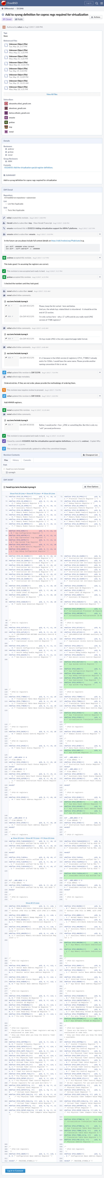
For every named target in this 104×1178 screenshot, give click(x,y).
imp (10, 127)
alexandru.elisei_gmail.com (20, 103)
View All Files (52, 94)
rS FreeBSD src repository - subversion (20, 197)
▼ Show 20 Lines (48, 493)
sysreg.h (11, 472)
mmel (11, 132)
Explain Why (95, 441)
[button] (101, 3)
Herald (9, 223)
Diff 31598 (35, 372)
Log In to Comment (15, 1171)
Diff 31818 (35, 396)
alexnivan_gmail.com (17, 108)
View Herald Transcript (42, 223)
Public (20, 19)
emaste (12, 117)
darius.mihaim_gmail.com (19, 113)
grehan (12, 122)
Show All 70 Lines (33, 493)
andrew (11, 149)
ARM (10, 161)
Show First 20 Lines (17, 493)
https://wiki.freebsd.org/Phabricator (66, 240)
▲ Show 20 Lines (17, 838)
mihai (19, 27)
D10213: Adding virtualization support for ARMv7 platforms (52, 228)
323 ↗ (9, 316)
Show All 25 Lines (32, 903)
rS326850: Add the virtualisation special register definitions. (28, 167)
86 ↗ (8, 306)
